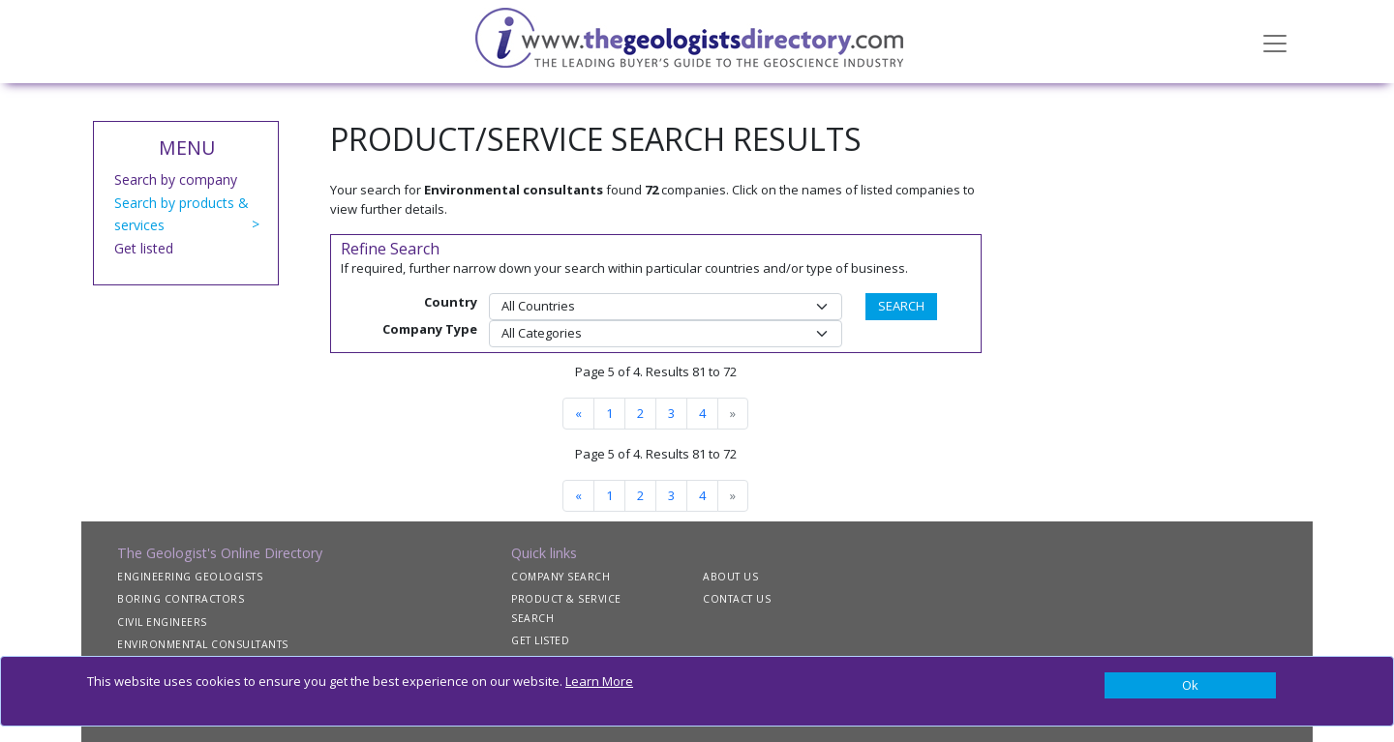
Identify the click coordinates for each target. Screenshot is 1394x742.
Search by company (175, 179)
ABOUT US (730, 576)
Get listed (143, 248)
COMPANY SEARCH (560, 576)
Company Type (429, 329)
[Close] (1190, 685)
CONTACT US (737, 599)
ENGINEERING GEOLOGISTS (189, 576)
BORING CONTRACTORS (180, 599)
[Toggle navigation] (1275, 41)
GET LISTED (540, 640)
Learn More (599, 681)
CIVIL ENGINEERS (162, 622)
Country (450, 302)
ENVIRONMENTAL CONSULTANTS (202, 644)
